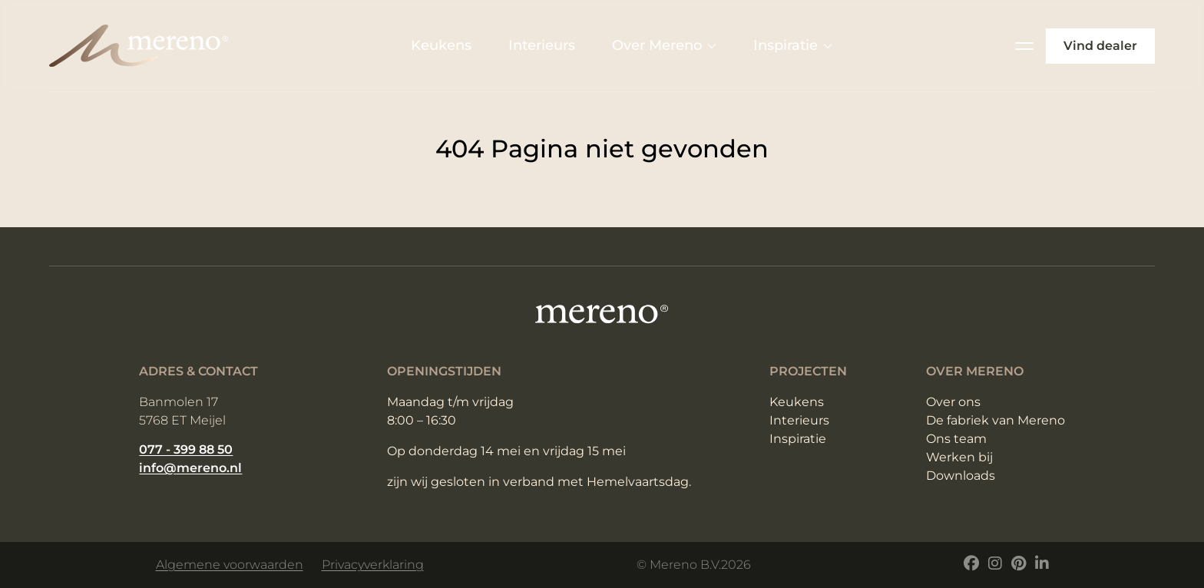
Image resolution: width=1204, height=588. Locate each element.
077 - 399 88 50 (186, 449)
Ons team (956, 438)
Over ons (953, 402)
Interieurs (541, 45)
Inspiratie (792, 45)
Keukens (441, 45)
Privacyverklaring (373, 564)
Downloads (960, 475)
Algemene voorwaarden (229, 564)
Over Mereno (664, 45)
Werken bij (959, 457)
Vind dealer (1100, 45)
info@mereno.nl (190, 468)
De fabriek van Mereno (995, 420)
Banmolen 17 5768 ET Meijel (182, 411)
